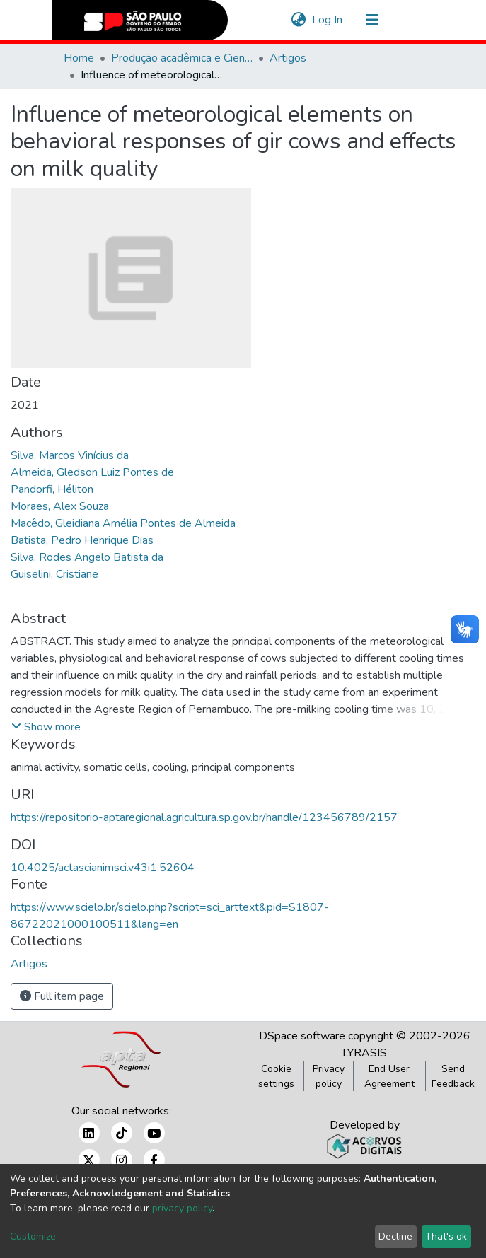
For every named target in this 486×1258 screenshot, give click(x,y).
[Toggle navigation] (372, 20)
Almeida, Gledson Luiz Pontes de (92, 472)
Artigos (288, 58)
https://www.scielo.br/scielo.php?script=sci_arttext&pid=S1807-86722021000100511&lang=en (170, 915)
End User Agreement (389, 1076)
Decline (395, 1236)
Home (79, 58)
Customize (33, 1236)
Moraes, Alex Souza (60, 506)
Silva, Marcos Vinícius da (70, 455)
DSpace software (302, 1036)
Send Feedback (453, 1076)
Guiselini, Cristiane (54, 574)
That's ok (446, 1236)
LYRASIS (364, 1053)
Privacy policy (329, 1076)
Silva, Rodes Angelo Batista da (87, 557)
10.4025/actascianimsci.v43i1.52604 (103, 867)
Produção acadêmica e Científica (182, 58)
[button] (299, 19)
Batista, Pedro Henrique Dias (82, 540)
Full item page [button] (62, 996)
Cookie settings (276, 1076)
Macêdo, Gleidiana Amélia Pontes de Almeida (123, 523)
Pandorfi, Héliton (52, 489)
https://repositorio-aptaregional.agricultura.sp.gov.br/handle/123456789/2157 (204, 817)
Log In (328, 20)
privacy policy (182, 1208)
